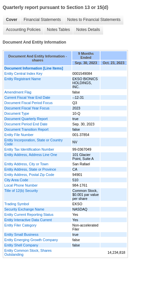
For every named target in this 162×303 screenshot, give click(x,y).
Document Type (16, 113)
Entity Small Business (21, 234)
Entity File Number (19, 135)
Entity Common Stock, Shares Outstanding (28, 252)
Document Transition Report (26, 129)
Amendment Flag (17, 92)
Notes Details (88, 29)
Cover (11, 19)
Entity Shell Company (21, 245)
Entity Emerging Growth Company (31, 240)
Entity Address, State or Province (30, 169)
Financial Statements (42, 19)
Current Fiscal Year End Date (27, 97)
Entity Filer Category (20, 225)
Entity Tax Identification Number (29, 149)
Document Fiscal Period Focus (28, 103)
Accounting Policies (23, 29)
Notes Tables (58, 29)
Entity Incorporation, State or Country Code (33, 142)
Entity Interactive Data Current (28, 220)
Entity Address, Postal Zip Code (29, 175)
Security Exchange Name (24, 209)
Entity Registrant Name (22, 79)
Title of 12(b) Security (21, 191)
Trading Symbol (16, 204)
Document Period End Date (26, 124)
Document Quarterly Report (26, 119)
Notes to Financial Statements (93, 19)
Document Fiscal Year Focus (27, 108)
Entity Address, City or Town (26, 164)
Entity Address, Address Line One (30, 155)
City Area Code (16, 180)
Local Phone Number (21, 185)
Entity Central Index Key (23, 74)
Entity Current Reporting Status (28, 215)
